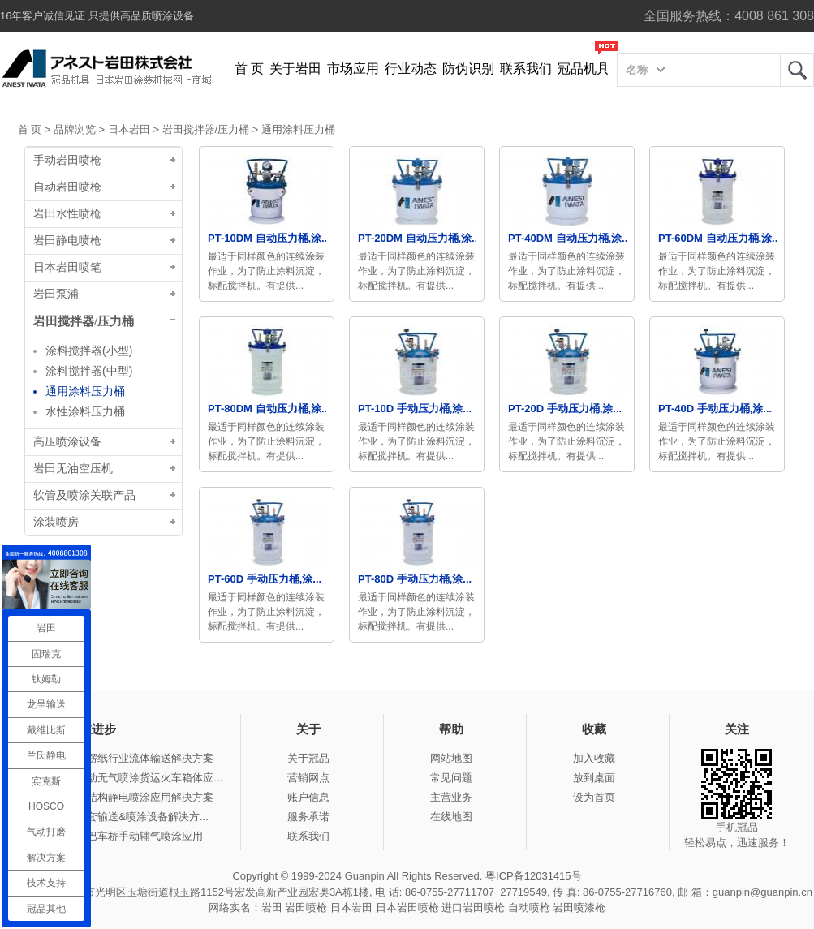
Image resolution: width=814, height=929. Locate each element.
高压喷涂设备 (67, 442)
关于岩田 (295, 68)
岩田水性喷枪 (67, 214)
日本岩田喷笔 (67, 267)
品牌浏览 (75, 129)
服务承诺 (308, 817)
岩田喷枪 (306, 907)
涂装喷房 (56, 522)
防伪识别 (468, 68)
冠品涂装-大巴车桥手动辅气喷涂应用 (117, 836)
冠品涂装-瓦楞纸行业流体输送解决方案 (122, 758)
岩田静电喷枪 (67, 240)
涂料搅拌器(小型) (88, 350)
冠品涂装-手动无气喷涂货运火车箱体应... (126, 778)
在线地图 (451, 817)
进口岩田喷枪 (473, 907)
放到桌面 (594, 778)
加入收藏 (594, 758)
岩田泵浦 (56, 294)
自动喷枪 (529, 907)
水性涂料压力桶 (85, 411)
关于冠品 (308, 758)
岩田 (797, 70)
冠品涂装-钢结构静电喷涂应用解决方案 (122, 797)
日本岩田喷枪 (407, 907)
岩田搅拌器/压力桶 (206, 129)
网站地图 (451, 758)
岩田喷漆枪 (579, 907)
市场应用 (353, 68)
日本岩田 (129, 129)
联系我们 (526, 68)
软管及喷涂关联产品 (84, 495)
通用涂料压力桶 (298, 129)
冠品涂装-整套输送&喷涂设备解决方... (120, 817)
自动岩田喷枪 (67, 187)
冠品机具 (583, 68)
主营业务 (451, 797)
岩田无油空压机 (73, 468)
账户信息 (308, 797)
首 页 (249, 68)
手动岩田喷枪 (67, 160)
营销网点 (308, 778)
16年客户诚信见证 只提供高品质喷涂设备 (97, 16)
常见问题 (451, 778)
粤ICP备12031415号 (533, 876)
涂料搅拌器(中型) (88, 370)
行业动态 (411, 68)
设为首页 (594, 797)
